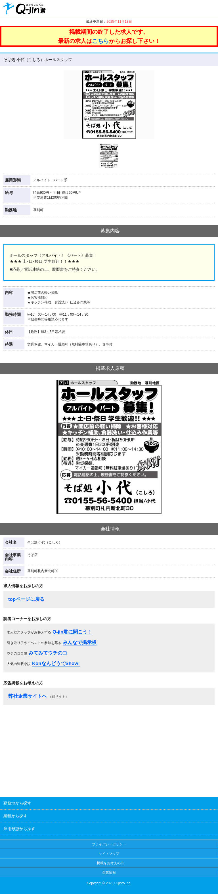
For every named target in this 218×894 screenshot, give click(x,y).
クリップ (190, 8)
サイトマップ (109, 854)
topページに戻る (26, 599)
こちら (100, 41)
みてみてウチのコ (48, 653)
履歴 (208, 8)
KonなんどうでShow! (56, 663)
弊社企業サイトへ (27, 696)
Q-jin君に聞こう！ (72, 632)
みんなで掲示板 (80, 642)
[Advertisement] (109, 749)
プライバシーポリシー (109, 844)
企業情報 (109, 872)
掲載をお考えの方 (110, 863)
